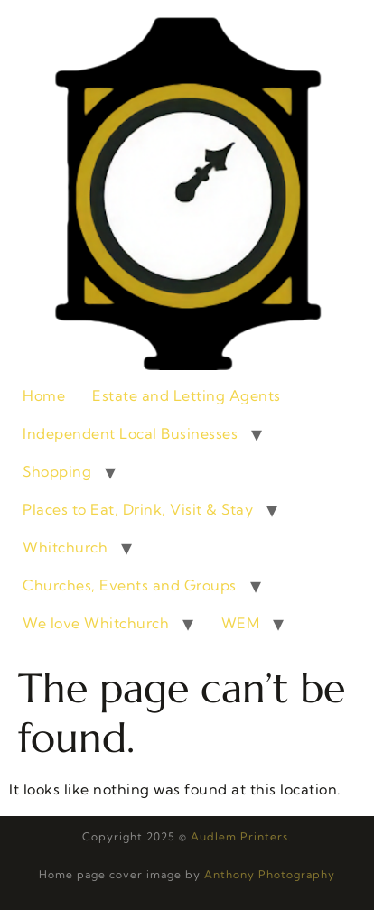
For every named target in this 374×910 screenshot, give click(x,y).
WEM (240, 623)
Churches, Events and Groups (130, 585)
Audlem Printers (239, 836)
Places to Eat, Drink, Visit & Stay (138, 509)
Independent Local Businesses (130, 433)
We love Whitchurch (96, 623)
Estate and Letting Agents (186, 395)
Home (44, 395)
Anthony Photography (269, 874)
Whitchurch (65, 547)
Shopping (57, 471)
